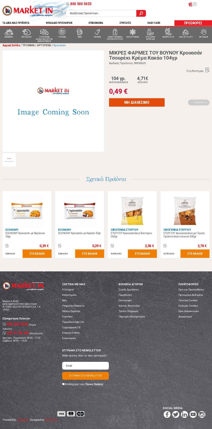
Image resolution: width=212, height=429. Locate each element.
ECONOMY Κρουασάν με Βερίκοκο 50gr (25, 235)
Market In (27, 11)
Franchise (67, 316)
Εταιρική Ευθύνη (71, 332)
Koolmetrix (51, 419)
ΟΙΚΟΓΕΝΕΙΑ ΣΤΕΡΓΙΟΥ (124, 229)
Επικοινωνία (68, 338)
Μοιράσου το (200, 102)
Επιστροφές (125, 300)
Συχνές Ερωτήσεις (129, 289)
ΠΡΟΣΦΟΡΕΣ (193, 23)
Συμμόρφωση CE (71, 327)
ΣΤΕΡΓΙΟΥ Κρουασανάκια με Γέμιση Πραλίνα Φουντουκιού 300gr (184, 235)
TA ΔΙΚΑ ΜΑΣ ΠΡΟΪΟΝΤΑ (15, 22)
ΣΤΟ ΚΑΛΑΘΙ (37, 253)
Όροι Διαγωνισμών (188, 311)
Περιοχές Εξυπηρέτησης (132, 316)
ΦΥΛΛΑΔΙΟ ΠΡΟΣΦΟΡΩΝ (59, 22)
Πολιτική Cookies (188, 300)
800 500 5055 (79, 4)
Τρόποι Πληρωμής (129, 311)
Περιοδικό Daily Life (73, 322)
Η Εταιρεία (68, 289)
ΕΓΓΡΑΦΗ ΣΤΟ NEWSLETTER (85, 375)
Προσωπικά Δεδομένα (190, 295)
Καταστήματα (69, 295)
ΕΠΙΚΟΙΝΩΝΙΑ (96, 22)
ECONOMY (11, 229)
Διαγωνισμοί (185, 316)
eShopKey (22, 419)
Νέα (64, 300)
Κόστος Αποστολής (129, 305)
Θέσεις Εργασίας (71, 311)
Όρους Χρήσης (94, 384)
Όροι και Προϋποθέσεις (191, 289)
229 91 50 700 (16, 333)
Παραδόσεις (125, 295)
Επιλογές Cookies (188, 305)
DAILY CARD (153, 22)
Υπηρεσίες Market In (73, 305)
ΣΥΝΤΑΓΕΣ (125, 22)
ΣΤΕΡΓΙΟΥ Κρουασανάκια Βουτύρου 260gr (131, 235)
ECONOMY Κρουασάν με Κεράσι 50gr (79, 233)
